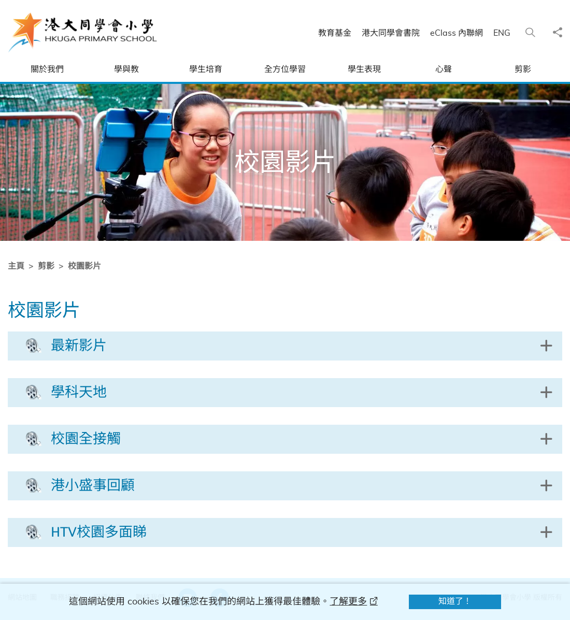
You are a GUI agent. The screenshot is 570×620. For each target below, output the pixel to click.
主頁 (15, 266)
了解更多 (348, 602)
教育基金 (334, 33)
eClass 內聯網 (456, 33)
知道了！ (455, 601)
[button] (285, 346)
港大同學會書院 (391, 33)
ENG (501, 33)
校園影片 (84, 266)
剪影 (45, 266)
